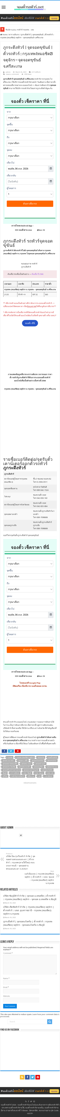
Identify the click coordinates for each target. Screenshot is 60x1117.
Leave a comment (12, 74)
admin (8, 72)
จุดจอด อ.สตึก (23, 761)
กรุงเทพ (9, 757)
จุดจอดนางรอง (26, 764)
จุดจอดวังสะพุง (52, 767)
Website (6, 996)
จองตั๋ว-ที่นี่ (30, 323)
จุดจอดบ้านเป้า (40, 764)
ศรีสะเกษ (31, 776)
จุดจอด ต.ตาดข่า (8, 761)
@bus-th (38, 230)
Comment (8, 953)
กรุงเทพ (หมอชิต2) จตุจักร (25, 757)
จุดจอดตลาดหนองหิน (10, 764)
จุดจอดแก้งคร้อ (47, 770)
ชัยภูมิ (5, 773)
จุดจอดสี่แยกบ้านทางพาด (11, 770)
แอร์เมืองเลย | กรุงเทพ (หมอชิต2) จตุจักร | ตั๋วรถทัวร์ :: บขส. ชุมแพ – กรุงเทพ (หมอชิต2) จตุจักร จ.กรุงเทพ (39, 877)
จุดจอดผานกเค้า (24, 767)
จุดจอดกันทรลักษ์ (37, 761)
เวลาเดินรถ (48, 776)
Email (6, 987)
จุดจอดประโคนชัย (9, 767)
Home (3, 35)
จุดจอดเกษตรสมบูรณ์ (31, 770)
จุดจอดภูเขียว (38, 767)
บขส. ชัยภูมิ (27, 773)
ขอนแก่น (41, 757)
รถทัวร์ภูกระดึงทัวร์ (17, 776)
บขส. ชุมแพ (39, 773)
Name (6, 978)
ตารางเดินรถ (14, 35)
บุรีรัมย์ (5, 776)
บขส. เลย (50, 773)
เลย (39, 776)
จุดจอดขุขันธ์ (52, 761)
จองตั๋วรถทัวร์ (9, 722)
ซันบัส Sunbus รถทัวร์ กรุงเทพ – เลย (20, 30)
